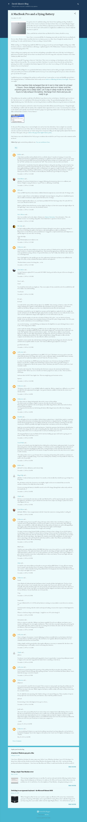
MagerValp (20, 475)
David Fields (21, 443)
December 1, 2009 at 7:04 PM (25, 573)
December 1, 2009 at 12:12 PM (25, 294)
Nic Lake (20, 226)
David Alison (21, 179)
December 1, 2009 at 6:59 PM (25, 558)
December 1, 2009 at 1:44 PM (25, 394)
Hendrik (20, 417)
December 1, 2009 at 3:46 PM (25, 491)
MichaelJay (47, 814)
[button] (75, 14)
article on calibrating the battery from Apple (57, 79)
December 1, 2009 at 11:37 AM (26, 221)
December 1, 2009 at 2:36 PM (25, 470)
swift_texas (20, 352)
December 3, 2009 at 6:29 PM (25, 662)
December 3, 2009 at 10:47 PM (25, 704)
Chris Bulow (21, 270)
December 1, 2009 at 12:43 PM (25, 381)
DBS (19, 190)
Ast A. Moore (21, 214)
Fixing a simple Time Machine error (22, 772)
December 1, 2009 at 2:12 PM (25, 438)
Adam (19, 563)
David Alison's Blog (20, 4)
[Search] (78, 4)
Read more (72, 767)
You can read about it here (43, 142)
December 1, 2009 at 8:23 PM (25, 595)
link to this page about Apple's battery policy (40, 132)
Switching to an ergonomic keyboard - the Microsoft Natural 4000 (32, 790)
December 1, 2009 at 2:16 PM (25, 460)
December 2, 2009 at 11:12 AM (26, 647)
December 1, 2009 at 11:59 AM (26, 276)
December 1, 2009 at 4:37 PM (25, 542)
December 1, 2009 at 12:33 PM (25, 347)
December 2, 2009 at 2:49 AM (25, 630)
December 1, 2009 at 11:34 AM (26, 185)
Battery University (50, 217)
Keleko (19, 154)
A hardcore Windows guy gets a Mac (22, 753)
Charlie (19, 496)
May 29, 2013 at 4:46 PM (24, 737)
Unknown (20, 247)
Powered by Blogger (43, 811)
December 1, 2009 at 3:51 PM (25, 514)
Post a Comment (17, 741)
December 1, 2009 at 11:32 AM (26, 174)
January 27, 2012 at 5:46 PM (25, 724)
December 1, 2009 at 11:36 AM (26, 210)
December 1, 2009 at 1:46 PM (25, 412)
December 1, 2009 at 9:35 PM (25, 615)
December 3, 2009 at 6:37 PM (25, 675)
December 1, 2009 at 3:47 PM (25, 504)
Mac (16, 148)
